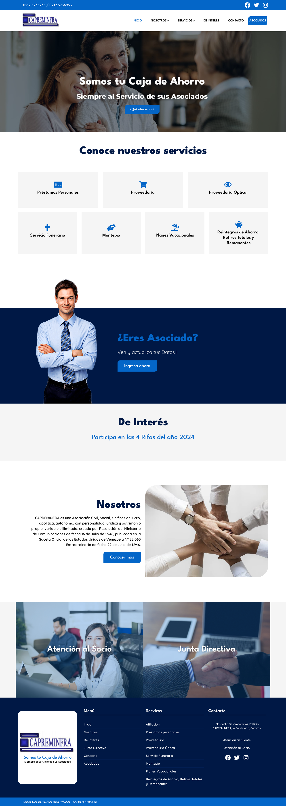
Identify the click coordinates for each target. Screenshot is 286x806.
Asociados (257, 20)
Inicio (137, 20)
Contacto (236, 20)
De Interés (211, 20)
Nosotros (160, 20)
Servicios (186, 20)
